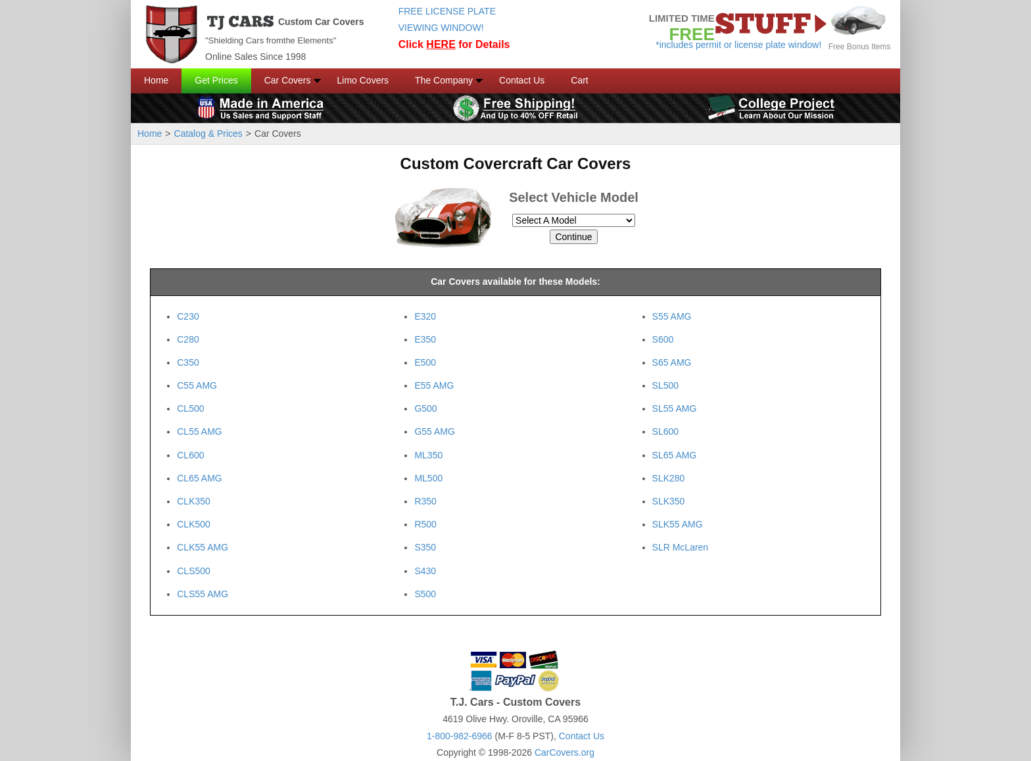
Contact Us (521, 80)
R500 (425, 524)
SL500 (665, 385)
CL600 (190, 455)
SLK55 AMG (677, 524)
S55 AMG (672, 316)
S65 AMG (672, 362)
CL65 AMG (199, 478)
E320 (425, 316)
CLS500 (193, 571)
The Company (444, 80)
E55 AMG (434, 385)
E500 (425, 362)
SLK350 (668, 501)
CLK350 (193, 501)
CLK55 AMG (202, 547)
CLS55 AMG (202, 594)
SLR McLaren (680, 547)
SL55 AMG (674, 408)
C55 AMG (197, 385)
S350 (425, 547)
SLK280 (668, 478)
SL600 (665, 431)
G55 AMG (434, 431)
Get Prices (216, 80)
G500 (425, 408)
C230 (188, 316)
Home (156, 80)
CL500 (190, 408)
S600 (663, 339)
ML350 (428, 455)
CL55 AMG (199, 431)
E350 (425, 339)
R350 (425, 501)
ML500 (428, 478)
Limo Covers (363, 80)
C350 (188, 362)
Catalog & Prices (208, 133)
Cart (579, 80)
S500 (425, 594)
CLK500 (193, 524)
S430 (425, 571)
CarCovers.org (564, 752)
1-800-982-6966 (459, 736)
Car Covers (287, 80)
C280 (188, 339)
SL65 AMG (674, 455)
